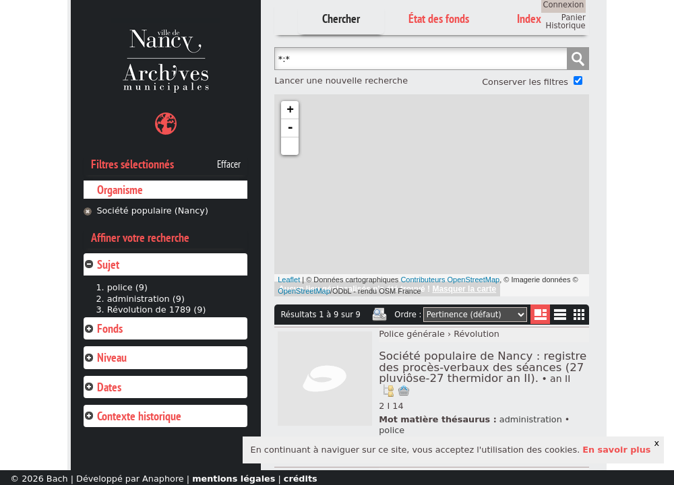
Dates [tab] (102, 387)
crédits (300, 479)
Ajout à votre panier (404, 391)
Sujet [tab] (101, 264)
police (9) (127, 287)
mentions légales (233, 479)
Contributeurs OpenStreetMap (449, 280)
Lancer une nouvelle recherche (341, 80)
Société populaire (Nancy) (152, 210)
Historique (566, 25)
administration (530, 419)
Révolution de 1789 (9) (156, 309)
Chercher (341, 18)
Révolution (476, 334)
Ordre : (407, 314)
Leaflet (289, 280)
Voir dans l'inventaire (388, 391)
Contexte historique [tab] (132, 416)
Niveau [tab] (105, 357)
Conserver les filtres (525, 82)
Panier (573, 17)
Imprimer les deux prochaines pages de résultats (379, 314)
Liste (540, 314)
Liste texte (560, 317)
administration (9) (146, 299)
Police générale (412, 334)
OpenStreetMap (304, 291)
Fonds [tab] (103, 328)
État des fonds (438, 18)
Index (529, 18)
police (391, 430)
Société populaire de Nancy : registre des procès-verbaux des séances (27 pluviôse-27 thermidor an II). (482, 367)
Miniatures (579, 314)
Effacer (229, 164)
